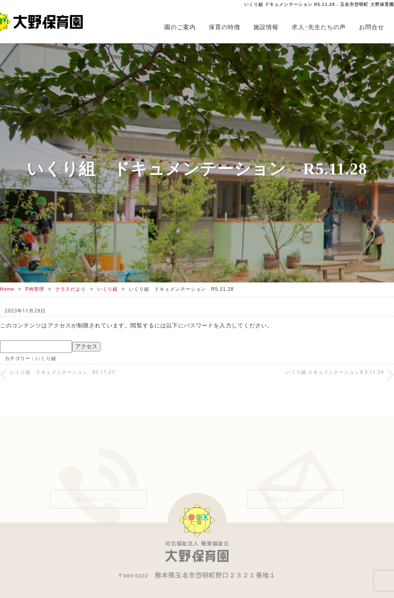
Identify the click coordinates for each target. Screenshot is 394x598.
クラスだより (70, 289)
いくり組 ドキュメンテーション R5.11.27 (62, 372)
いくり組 (107, 289)
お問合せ (371, 27)
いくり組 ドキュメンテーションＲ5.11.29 (335, 372)
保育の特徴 (224, 27)
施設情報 (266, 27)
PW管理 (34, 289)
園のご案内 (180, 27)
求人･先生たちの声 (319, 27)
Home (7, 289)
